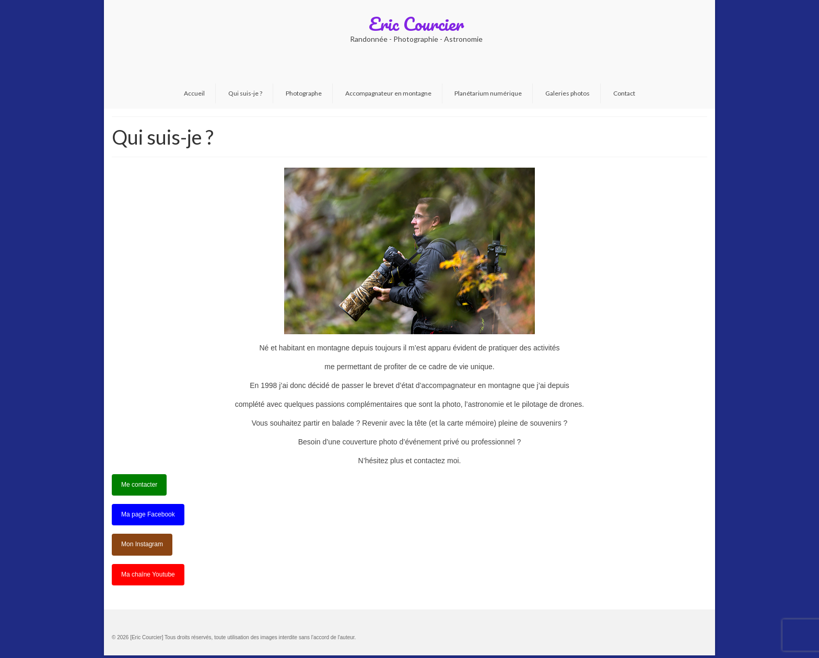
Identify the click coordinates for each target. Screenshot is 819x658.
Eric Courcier (416, 23)
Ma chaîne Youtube (148, 574)
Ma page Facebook (148, 514)
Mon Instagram (142, 544)
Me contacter (139, 484)
